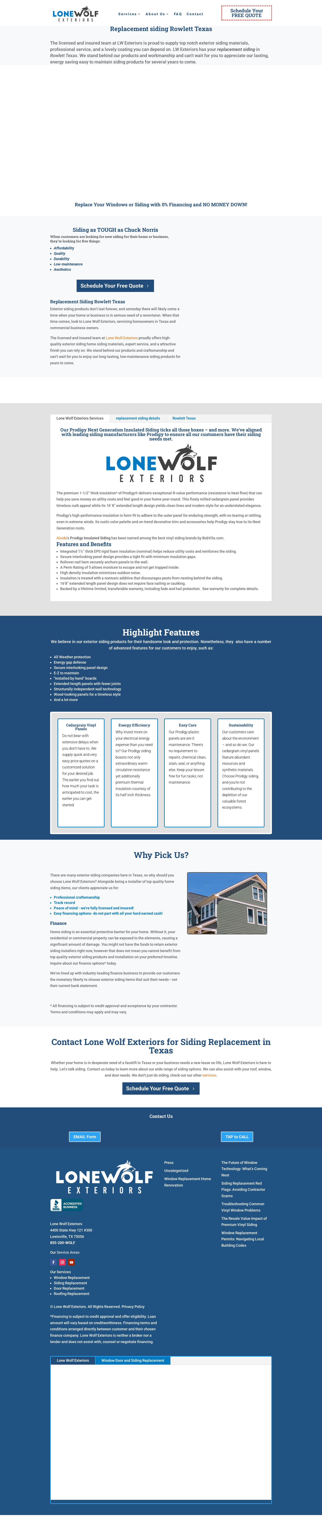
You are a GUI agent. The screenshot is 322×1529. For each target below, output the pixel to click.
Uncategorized (176, 1170)
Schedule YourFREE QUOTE (246, 12)
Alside (61, 538)
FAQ (178, 14)
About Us (155, 14)
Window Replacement (72, 1277)
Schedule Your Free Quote (111, 286)
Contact (195, 14)
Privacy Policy (133, 1306)
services (209, 1075)
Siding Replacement (70, 1283)
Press (169, 1162)
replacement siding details (138, 418)
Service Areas (68, 1252)
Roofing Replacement (71, 1293)
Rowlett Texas (184, 418)
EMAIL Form (85, 1136)
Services (127, 14)
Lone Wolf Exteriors (122, 338)
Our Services (60, 1272)
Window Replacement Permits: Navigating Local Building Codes (242, 1239)
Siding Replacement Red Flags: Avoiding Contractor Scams (243, 1189)
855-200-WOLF (62, 1243)
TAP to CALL (237, 1136)
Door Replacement (69, 1288)
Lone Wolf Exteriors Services (80, 418)
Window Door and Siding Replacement (132, 1360)
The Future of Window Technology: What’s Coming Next (244, 1168)
